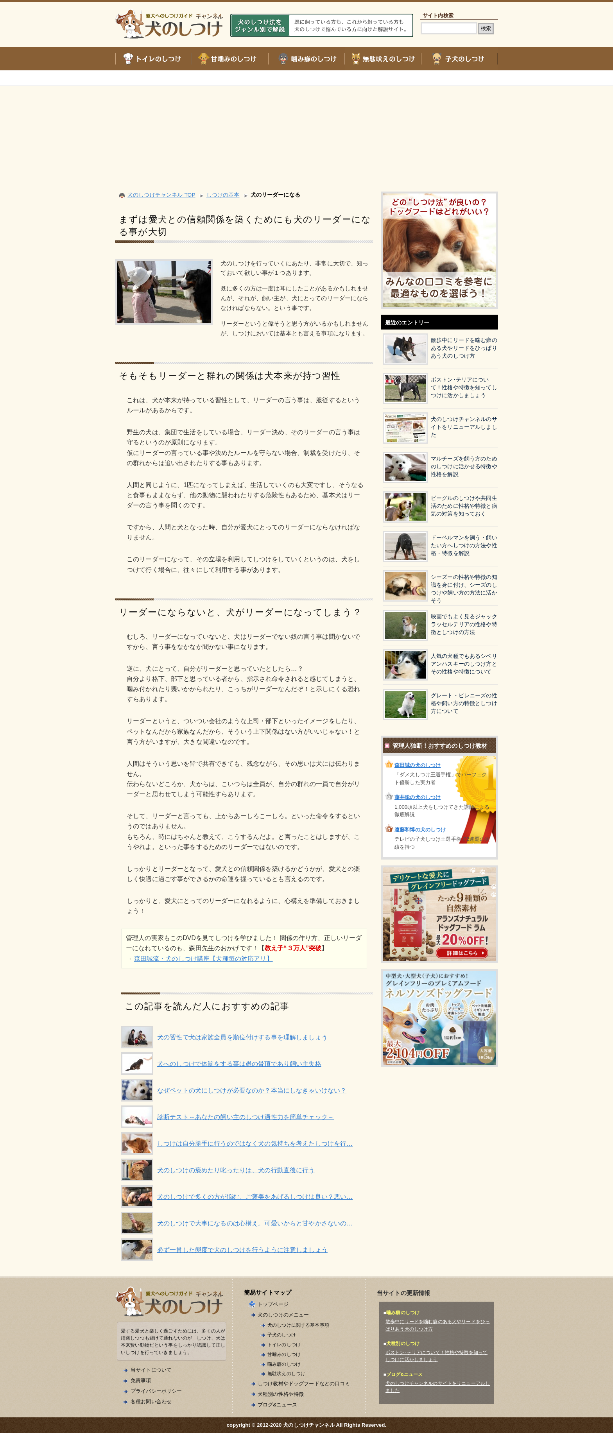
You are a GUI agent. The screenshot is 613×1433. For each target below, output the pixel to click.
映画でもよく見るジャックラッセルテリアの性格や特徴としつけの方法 (464, 624)
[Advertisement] (306, 129)
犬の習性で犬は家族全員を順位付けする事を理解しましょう (242, 1037)
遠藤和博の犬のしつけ (420, 830)
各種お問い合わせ (151, 1401)
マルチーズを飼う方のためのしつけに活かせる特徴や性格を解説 (464, 466)
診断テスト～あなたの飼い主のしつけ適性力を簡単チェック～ (245, 1117)
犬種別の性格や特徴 (281, 1394)
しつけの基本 (223, 195)
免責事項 (141, 1380)
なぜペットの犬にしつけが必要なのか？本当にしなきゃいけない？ (251, 1090)
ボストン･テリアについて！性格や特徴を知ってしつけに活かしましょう (464, 387)
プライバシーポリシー (156, 1391)
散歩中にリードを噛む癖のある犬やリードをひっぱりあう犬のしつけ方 (464, 348)
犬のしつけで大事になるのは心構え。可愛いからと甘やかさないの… (255, 1223)
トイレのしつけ (284, 1344)
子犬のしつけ (281, 1334)
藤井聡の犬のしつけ (417, 797)
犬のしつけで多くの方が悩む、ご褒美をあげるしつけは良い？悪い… (255, 1196)
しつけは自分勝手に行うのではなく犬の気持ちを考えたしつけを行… (255, 1143)
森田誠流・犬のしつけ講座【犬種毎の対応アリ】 (203, 958)
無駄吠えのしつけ (286, 1373)
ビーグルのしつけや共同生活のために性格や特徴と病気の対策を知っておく (464, 506)
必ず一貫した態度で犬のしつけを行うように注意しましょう (242, 1250)
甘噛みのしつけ (284, 1354)
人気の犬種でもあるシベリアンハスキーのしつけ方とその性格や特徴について (464, 664)
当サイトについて (151, 1370)
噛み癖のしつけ (284, 1364)
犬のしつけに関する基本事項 (298, 1324)
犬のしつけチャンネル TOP (161, 195)
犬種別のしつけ (402, 1343)
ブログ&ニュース (277, 1405)
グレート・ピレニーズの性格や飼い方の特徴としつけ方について (464, 703)
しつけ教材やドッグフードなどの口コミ (304, 1383)
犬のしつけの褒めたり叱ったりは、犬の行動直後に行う (236, 1170)
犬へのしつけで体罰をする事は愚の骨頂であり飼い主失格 (239, 1063)
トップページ (273, 1304)
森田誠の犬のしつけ (417, 765)
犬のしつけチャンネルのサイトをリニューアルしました (464, 427)
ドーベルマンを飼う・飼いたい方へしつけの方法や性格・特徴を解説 (464, 545)
